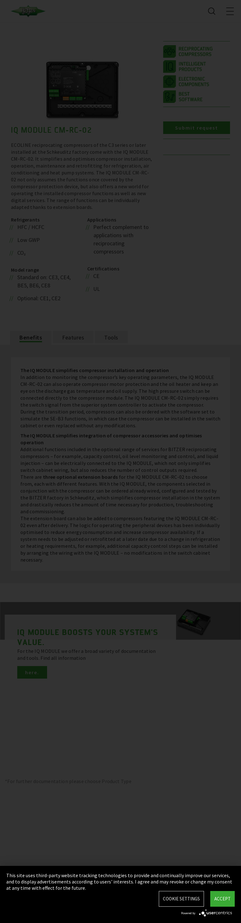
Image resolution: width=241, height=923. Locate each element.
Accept (222, 899)
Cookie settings (181, 899)
